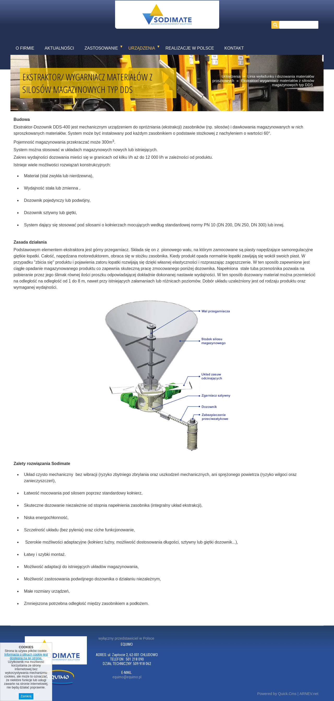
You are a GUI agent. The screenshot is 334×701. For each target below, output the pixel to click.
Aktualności (59, 48)
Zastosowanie (101, 48)
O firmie (25, 48)
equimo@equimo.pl (126, 677)
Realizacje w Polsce (189, 48)
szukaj (276, 24)
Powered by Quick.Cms (276, 694)
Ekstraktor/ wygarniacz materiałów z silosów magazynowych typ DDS (277, 83)
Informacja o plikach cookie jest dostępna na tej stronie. (26, 657)
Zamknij (26, 697)
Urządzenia (141, 48)
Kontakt (234, 48)
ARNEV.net (309, 694)
